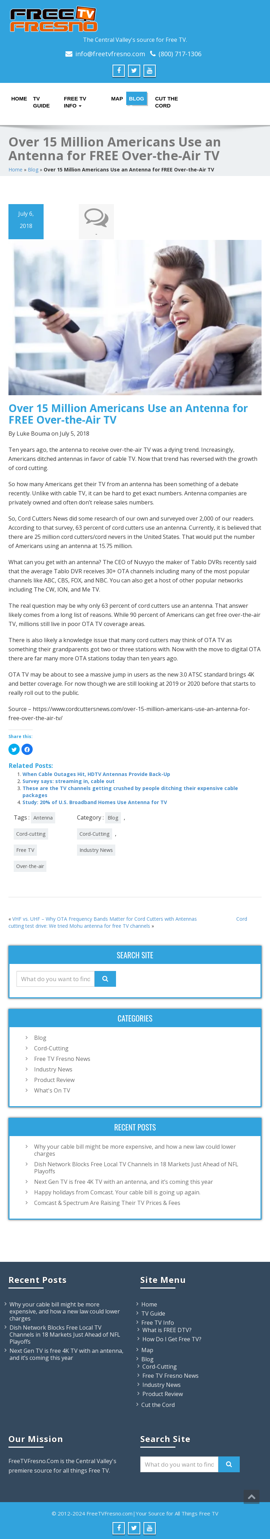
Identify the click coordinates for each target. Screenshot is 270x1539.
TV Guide (41, 100)
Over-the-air (30, 865)
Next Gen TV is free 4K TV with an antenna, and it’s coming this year (123, 1181)
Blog (136, 100)
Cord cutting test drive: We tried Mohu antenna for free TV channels (127, 921)
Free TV (25, 849)
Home (18, 99)
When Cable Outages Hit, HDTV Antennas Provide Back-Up (96, 773)
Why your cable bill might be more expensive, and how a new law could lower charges (135, 1149)
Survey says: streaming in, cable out (68, 780)
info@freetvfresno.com (110, 54)
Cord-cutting (31, 833)
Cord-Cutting (94, 833)
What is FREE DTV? (167, 1329)
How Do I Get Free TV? (171, 1338)
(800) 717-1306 (180, 54)
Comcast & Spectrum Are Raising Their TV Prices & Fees (107, 1202)
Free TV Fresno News (62, 1058)
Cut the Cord (166, 100)
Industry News (96, 849)
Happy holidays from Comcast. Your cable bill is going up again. (117, 1191)
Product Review (54, 1079)
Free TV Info (75, 100)
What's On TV (52, 1089)
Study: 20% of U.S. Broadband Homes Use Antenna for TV (94, 801)
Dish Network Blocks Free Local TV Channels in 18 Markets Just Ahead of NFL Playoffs (136, 1167)
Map (116, 99)
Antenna (43, 817)
